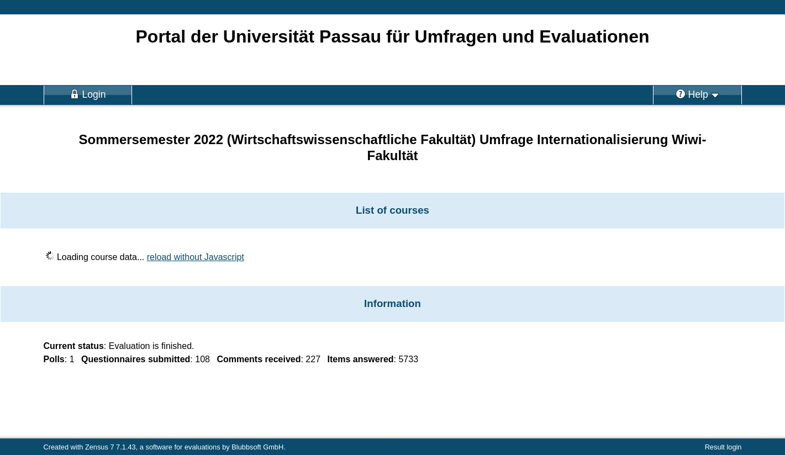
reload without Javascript (195, 257)
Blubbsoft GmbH (257, 447)
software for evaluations (182, 447)
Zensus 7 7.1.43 (110, 447)
